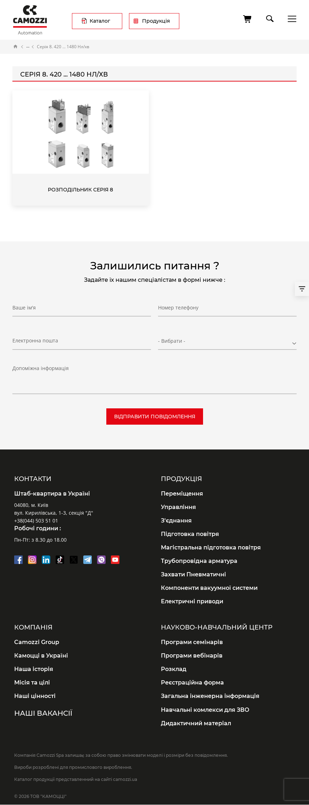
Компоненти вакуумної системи (209, 588)
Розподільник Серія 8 (80, 189)
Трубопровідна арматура (199, 561)
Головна (15, 47)
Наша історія (33, 669)
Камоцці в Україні (41, 655)
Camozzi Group (36, 642)
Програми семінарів (192, 642)
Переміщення (182, 493)
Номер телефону (178, 307)
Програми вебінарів (192, 655)
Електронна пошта (35, 340)
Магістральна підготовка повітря (211, 547)
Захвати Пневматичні (193, 574)
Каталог (100, 21)
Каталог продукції (27, 46)
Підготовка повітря (190, 534)
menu (290, 19)
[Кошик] (247, 19)
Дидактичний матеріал (196, 723)
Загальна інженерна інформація (210, 696)
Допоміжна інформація (40, 368)
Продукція (156, 21)
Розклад (173, 669)
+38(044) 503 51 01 (36, 520)
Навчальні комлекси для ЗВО (205, 709)
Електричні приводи (192, 601)
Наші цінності (35, 696)
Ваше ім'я (24, 307)
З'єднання (176, 520)
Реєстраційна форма (192, 682)
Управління (178, 507)
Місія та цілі (32, 682)
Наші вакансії (43, 713)
